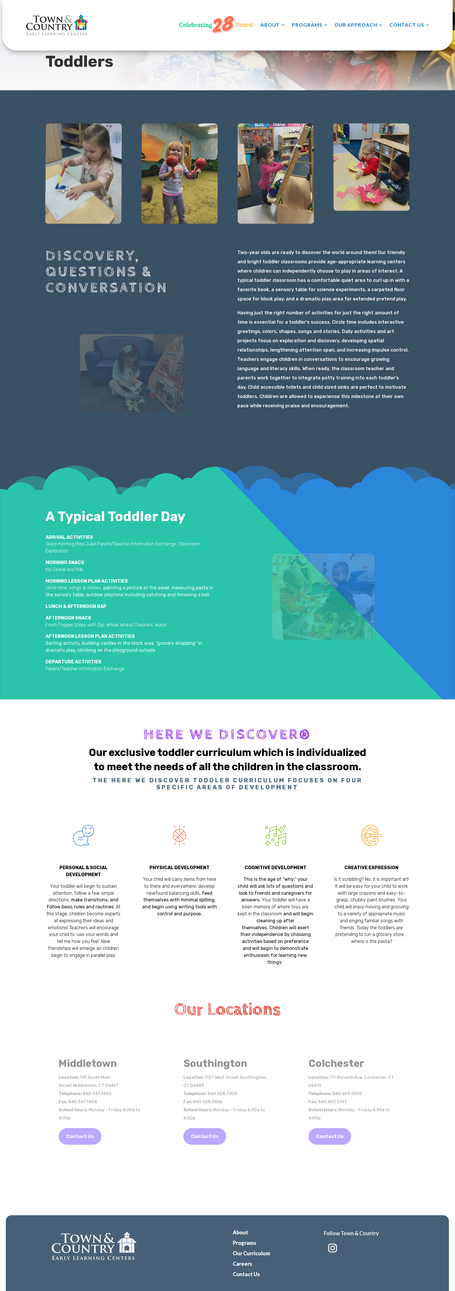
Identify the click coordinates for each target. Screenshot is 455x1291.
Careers (242, 1264)
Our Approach (356, 25)
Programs (307, 25)
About (270, 25)
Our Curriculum (251, 1253)
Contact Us (406, 25)
